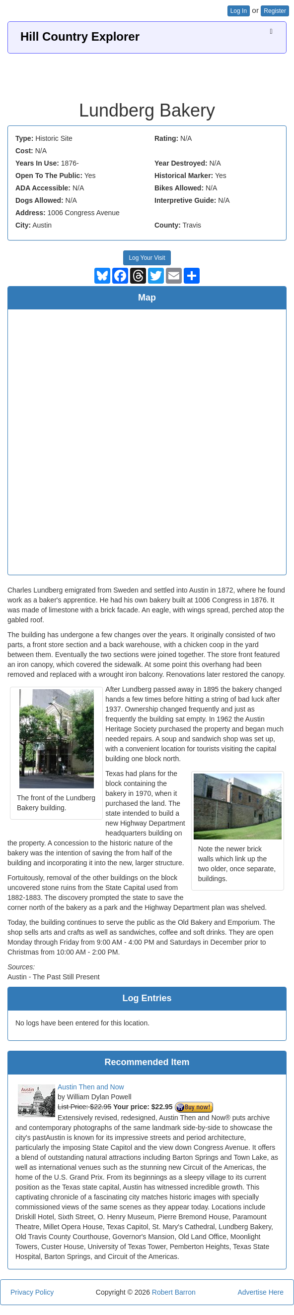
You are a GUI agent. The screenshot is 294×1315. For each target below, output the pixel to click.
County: (167, 225)
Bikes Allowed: (179, 188)
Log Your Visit (147, 257)
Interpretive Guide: (185, 200)
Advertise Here (260, 1292)
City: (23, 225)
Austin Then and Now (91, 1087)
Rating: (166, 138)
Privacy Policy (32, 1292)
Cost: (24, 151)
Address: (30, 213)
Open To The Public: (48, 175)
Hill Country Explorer (80, 36)
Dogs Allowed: (39, 200)
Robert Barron (174, 1292)
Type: (24, 138)
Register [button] (275, 10)
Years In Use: (37, 163)
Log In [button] (238, 10)
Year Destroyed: (181, 163)
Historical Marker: (183, 175)
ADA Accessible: (43, 188)
